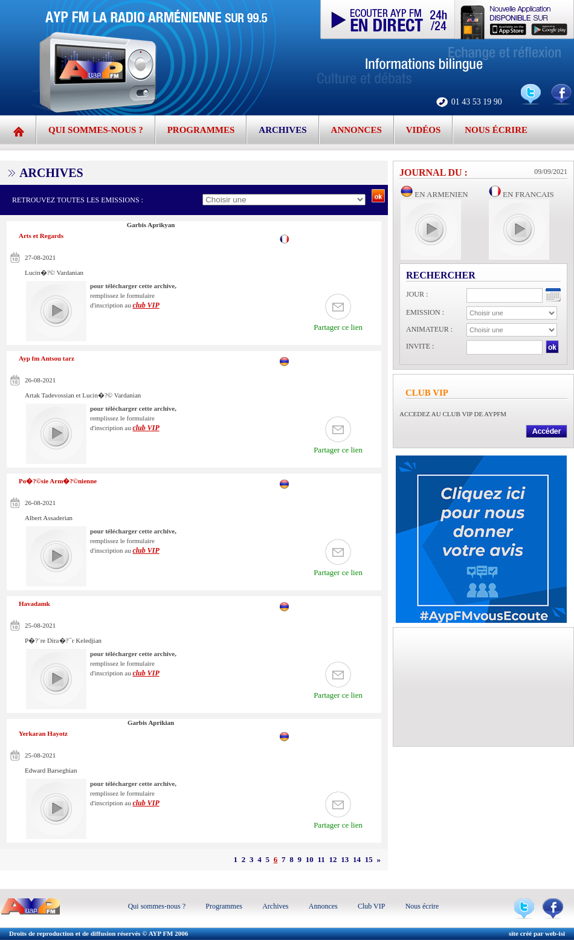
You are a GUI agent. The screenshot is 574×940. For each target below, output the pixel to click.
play (55, 310)
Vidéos (423, 130)
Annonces (356, 130)
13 (345, 859)
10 (310, 859)
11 (320, 859)
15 (369, 859)
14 (357, 859)
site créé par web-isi (537, 933)
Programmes (201, 130)
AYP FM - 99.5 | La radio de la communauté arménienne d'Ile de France (154, 57)
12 (333, 859)
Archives (282, 130)
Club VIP (371, 906)
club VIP (145, 305)
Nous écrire (496, 130)
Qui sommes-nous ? (95, 130)
